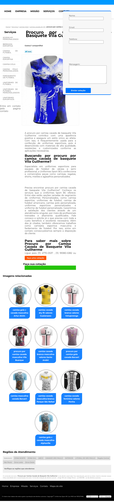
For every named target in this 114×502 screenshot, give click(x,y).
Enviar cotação (78, 90)
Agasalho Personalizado (11, 38)
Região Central (103, 459)
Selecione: (8, 459)
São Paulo (8, 463)
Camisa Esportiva (8, 58)
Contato (44, 487)
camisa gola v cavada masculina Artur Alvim (18, 313)
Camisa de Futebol (10, 52)
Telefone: (71, 41)
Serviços (49, 11)
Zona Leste (18, 463)
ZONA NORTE (19, 459)
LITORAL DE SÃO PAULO (85, 459)
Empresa (20, 11)
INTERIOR (69, 459)
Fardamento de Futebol (9, 77)
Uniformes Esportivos (9, 98)
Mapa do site (56, 487)
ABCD (40, 459)
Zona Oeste (29, 463)
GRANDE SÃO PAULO (54, 459)
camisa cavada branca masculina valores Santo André (45, 356)
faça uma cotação (35, 258)
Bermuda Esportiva (8, 45)
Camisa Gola (9, 64)
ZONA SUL (32, 459)
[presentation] (86, 53)
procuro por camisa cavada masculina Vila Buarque (18, 355)
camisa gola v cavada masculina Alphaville (45, 441)
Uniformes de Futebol (10, 83)
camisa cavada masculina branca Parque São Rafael (46, 399)
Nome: (71, 17)
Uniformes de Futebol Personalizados (11, 91)
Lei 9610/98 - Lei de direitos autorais (88, 479)
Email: (71, 29)
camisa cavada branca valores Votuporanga (73, 313)
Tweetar (28, 51)
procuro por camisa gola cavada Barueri (72, 355)
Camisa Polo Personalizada (11, 70)
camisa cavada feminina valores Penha (73, 399)
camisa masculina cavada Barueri (18, 398)
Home (7, 11)
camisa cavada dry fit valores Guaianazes (46, 313)
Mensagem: (71, 73)
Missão (34, 11)
